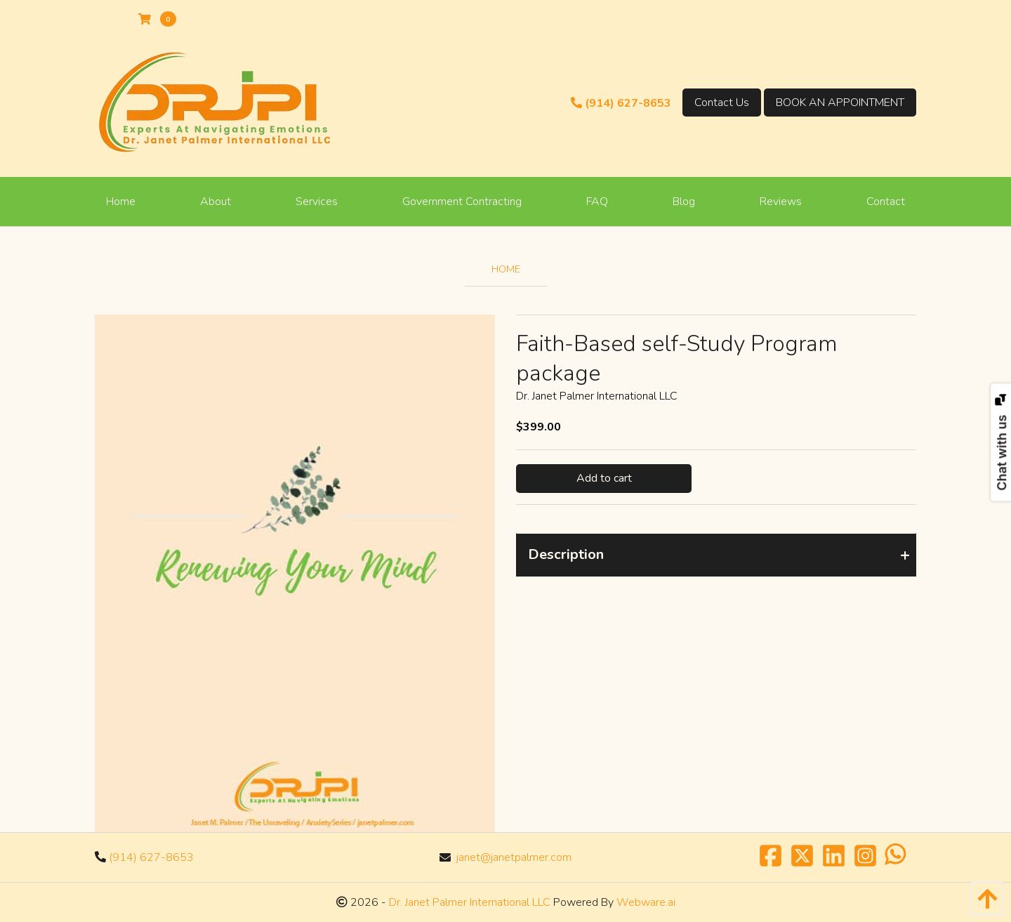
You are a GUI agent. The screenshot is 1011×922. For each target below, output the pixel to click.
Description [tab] (566, 554)
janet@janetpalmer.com (513, 857)
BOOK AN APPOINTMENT (840, 102)
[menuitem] (121, 201)
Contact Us (721, 102)
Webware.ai (645, 902)
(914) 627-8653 (621, 103)
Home (505, 269)
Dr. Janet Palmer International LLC (468, 902)
